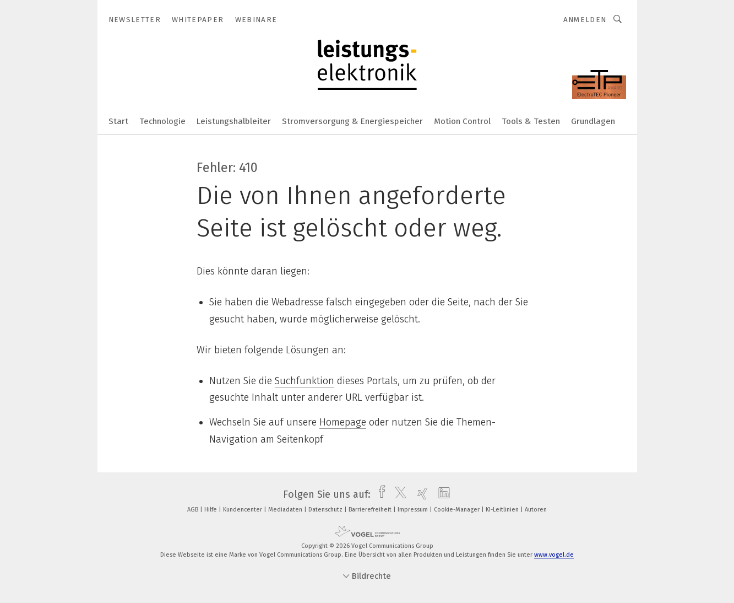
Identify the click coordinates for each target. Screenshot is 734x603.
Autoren (536, 509)
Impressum (413, 509)
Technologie (162, 121)
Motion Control (462, 121)
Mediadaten (286, 509)
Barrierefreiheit (371, 509)
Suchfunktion (304, 381)
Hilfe (211, 509)
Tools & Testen (531, 121)
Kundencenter (243, 509)
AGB (193, 509)
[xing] (420, 494)
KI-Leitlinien (503, 509)
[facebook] (379, 494)
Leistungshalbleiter (234, 121)
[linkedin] (441, 494)
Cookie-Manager (457, 509)
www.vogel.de (554, 554)
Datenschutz (326, 509)
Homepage (342, 422)
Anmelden (585, 19)
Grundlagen (593, 121)
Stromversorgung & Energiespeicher (352, 121)
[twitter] (398, 494)
